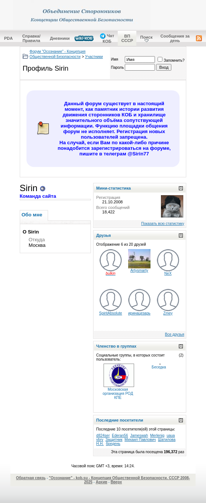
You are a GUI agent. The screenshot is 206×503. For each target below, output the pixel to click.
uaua (171, 435)
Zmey (167, 313)
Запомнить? (171, 60)
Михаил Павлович (140, 440)
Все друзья (174, 334)
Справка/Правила (31, 38)
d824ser (103, 435)
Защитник (113, 440)
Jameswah (139, 435)
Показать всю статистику (162, 224)
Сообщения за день (175, 38)
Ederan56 (120, 435)
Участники (94, 57)
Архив (101, 482)
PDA (8, 38)
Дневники (60, 38)
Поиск (146, 37)
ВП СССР (127, 38)
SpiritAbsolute (110, 313)
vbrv (99, 440)
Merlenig (157, 435)
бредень (113, 444)
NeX (167, 273)
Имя (114, 59)
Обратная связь (30, 478)
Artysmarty (139, 270)
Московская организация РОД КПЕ (118, 393)
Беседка (159, 367)
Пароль (117, 67)
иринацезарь (139, 313)
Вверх (116, 482)
